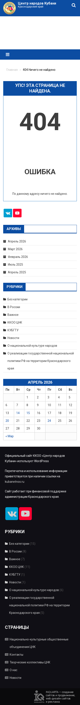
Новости (13, 338)
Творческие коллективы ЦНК (30, 662)
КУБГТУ (13, 330)
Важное (13, 314)
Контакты (16, 654)
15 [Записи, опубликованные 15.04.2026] (28, 413)
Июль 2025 (15, 264)
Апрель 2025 (17, 272)
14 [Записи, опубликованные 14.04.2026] (18, 413)
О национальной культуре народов (32, 345)
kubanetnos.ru (14, 481)
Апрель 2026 (17, 241)
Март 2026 (15, 249)
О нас (13, 670)
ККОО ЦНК (14, 322)
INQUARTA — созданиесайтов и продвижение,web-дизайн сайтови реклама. (60, 696)
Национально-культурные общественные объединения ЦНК (39, 643)
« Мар (10, 436)
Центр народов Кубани (37, 3)
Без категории (17, 299)
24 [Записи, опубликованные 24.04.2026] (49, 420)
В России (13, 307)
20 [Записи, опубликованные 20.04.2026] (7, 420)
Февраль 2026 (18, 257)
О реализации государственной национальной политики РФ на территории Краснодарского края (40, 361)
